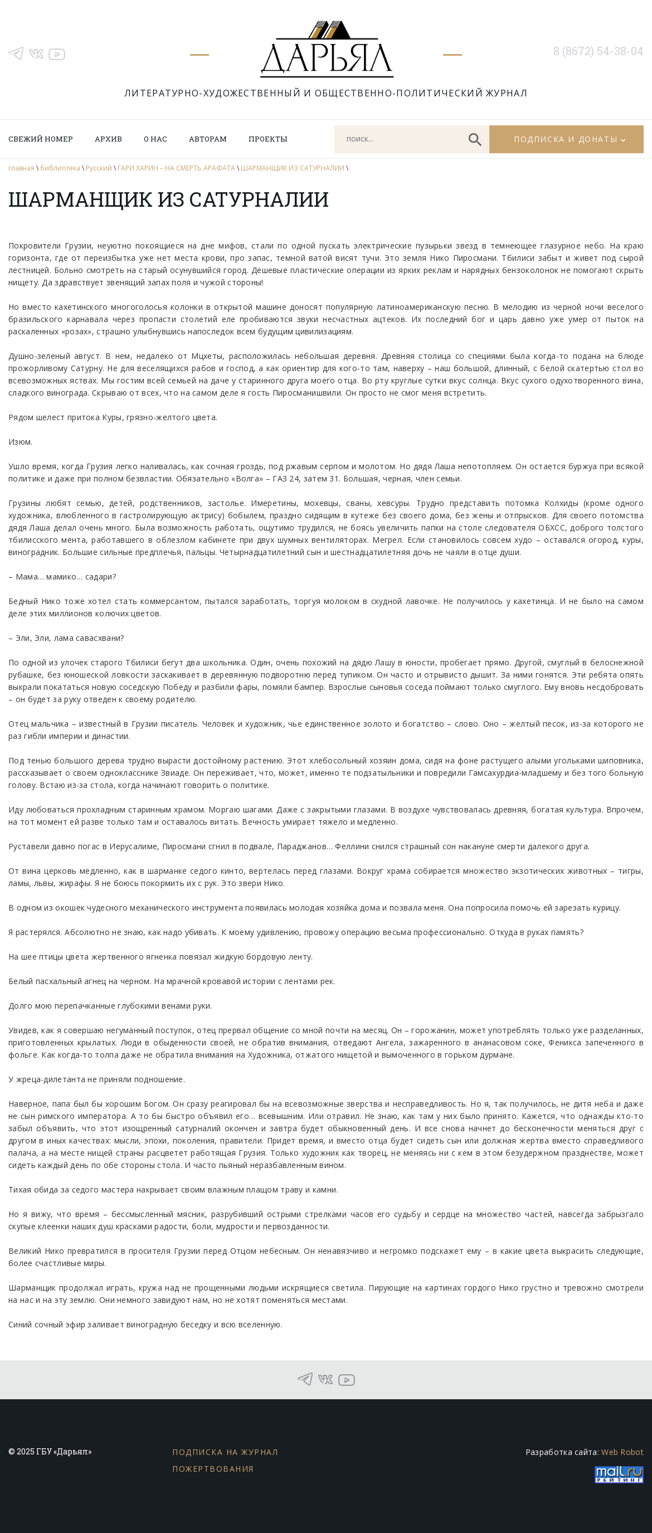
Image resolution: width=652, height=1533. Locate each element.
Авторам (208, 139)
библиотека (60, 168)
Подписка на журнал (225, 1452)
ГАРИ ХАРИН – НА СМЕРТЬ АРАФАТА (176, 168)
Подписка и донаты (565, 139)
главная (21, 168)
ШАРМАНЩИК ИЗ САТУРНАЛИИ (292, 168)
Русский (99, 168)
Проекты (268, 139)
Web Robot (622, 1452)
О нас (155, 139)
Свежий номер (40, 139)
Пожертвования (213, 1468)
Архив (108, 139)
